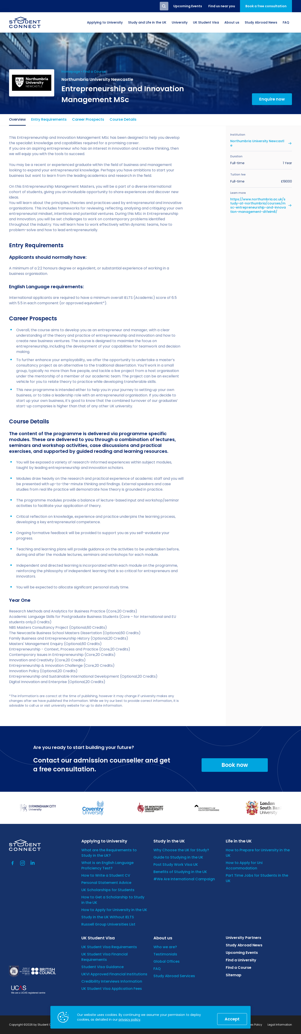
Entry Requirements (49, 119)
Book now (234, 765)
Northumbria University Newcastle (257, 143)
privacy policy (129, 1019)
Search (164, 6)
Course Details (123, 119)
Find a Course (94, 71)
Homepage (70, 71)
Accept (232, 1019)
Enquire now (272, 99)
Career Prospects (88, 119)
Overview (17, 119)
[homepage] (25, 22)
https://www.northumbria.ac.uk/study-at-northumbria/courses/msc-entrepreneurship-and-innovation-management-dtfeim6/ (258, 205)
